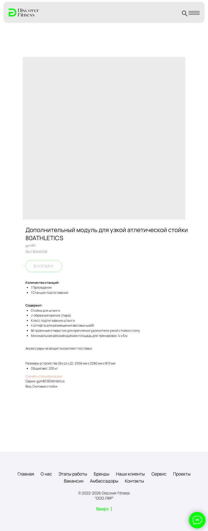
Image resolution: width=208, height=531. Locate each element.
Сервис (159, 474)
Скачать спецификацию (43, 376)
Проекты (182, 474)
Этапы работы (72, 474)
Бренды (101, 474)
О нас (46, 474)
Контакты (134, 481)
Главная (26, 474)
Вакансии (73, 481)
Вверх (104, 509)
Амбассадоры (104, 481)
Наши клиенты (130, 474)
